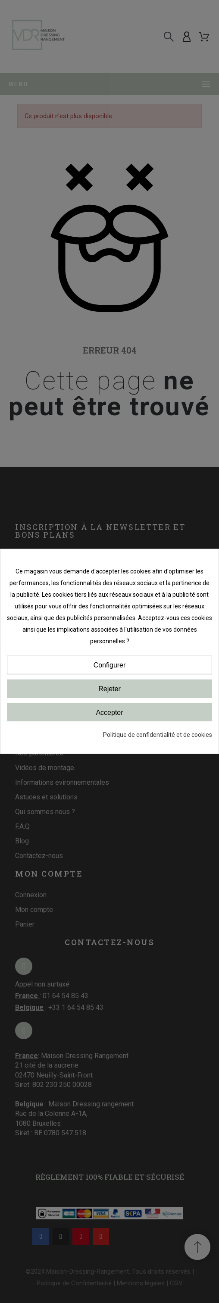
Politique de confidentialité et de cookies (157, 734)
